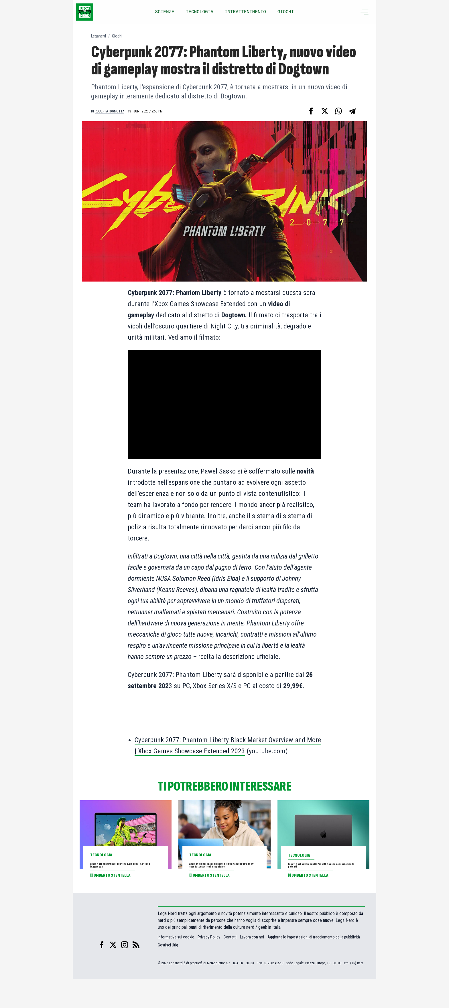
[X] (113, 973)
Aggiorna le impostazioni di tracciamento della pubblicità (313, 966)
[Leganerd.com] (84, 12)
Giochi (117, 36)
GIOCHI (285, 12)
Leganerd (98, 36)
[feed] (136, 973)
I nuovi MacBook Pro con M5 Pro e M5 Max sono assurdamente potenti (322, 876)
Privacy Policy (209, 966)
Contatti (230, 966)
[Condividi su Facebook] (311, 111)
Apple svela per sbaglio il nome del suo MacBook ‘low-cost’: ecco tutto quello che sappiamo (224, 880)
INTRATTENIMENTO (245, 12)
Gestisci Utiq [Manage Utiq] (168, 974)
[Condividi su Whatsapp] (338, 111)
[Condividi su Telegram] (352, 111)
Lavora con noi (252, 966)
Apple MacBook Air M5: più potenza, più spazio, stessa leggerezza (124, 875)
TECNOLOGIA (199, 12)
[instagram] (124, 973)
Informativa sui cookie (176, 966)
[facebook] (101, 973)
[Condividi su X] (324, 111)
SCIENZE (164, 12)
